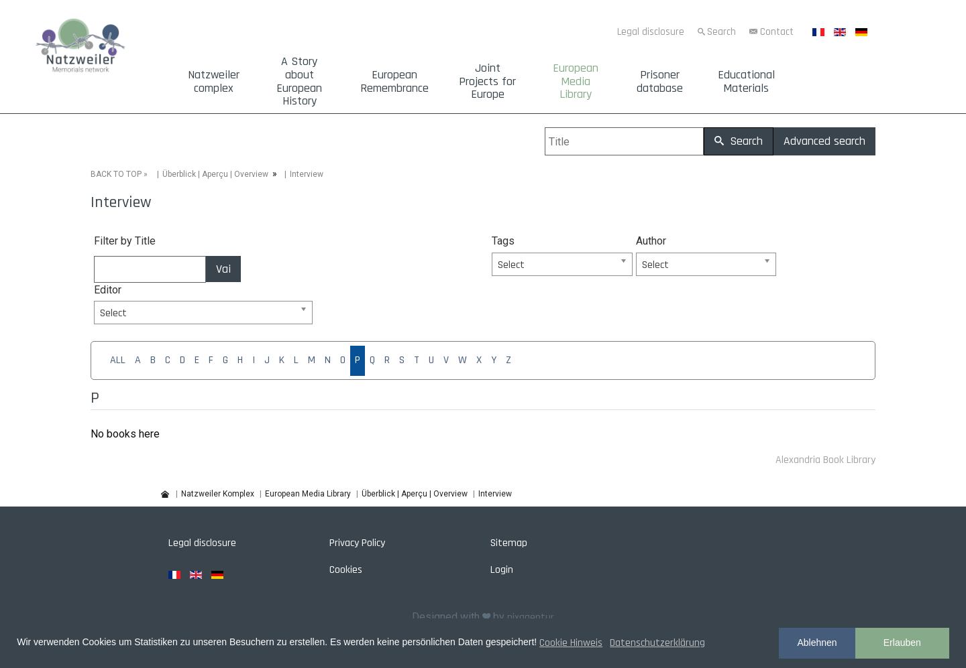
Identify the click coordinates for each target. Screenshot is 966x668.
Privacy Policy (357, 543)
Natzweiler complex (213, 81)
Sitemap (508, 543)
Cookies (345, 570)
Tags (503, 241)
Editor (107, 289)
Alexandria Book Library (825, 460)
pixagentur (530, 617)
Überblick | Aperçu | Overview (215, 174)
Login (501, 570)
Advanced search (824, 141)
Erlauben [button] (902, 642)
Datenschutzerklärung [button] (657, 643)
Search (721, 31)
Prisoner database (660, 81)
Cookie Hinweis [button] (570, 643)
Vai (223, 269)
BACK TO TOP (116, 174)
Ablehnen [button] (817, 642)
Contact (777, 31)
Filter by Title (125, 241)
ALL (117, 360)
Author (651, 241)
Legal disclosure (650, 31)
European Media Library (575, 81)
